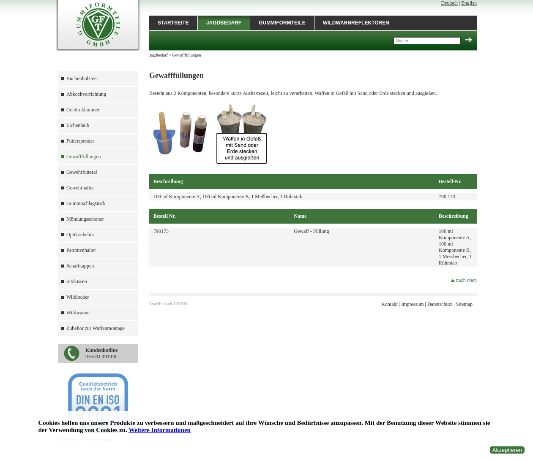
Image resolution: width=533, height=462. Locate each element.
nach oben (464, 280)
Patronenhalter (81, 250)
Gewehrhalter (80, 188)
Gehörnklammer (83, 110)
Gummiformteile (282, 23)
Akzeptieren (507, 450)
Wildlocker (77, 297)
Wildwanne (78, 313)
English (469, 3)
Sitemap (464, 304)
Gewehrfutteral (81, 172)
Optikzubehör (80, 235)
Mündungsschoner (85, 219)
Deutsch (449, 3)
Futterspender (80, 141)
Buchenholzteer (82, 78)
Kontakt (389, 304)
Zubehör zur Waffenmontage (95, 328)
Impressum (412, 304)
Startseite (173, 23)
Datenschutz (439, 304)
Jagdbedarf (223, 23)
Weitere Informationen (159, 430)
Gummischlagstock (86, 203)
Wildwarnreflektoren (356, 23)
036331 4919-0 (101, 353)
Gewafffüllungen (83, 156)
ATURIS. (181, 303)
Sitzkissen (76, 281)
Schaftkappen (80, 266)
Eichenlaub (77, 125)
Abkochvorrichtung (86, 94)
